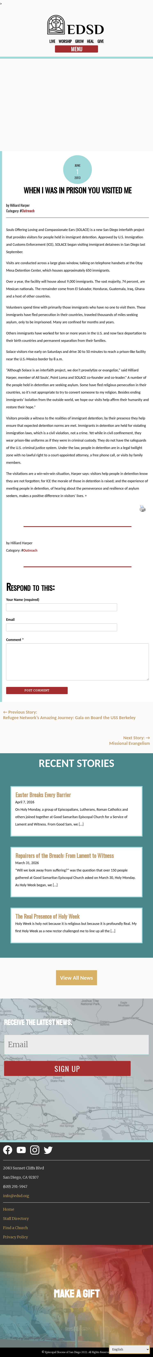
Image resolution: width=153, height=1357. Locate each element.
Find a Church (15, 1227)
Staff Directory (16, 1218)
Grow (79, 41)
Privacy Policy (15, 1237)
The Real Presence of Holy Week (47, 916)
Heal (90, 41)
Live (52, 41)
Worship (65, 41)
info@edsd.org (16, 1195)
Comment (15, 639)
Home (8, 1209)
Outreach (28, 210)
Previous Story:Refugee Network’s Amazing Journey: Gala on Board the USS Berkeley (69, 714)
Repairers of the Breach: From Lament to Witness (64, 855)
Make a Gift (76, 1294)
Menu (76, 49)
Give (100, 41)
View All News (76, 977)
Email (10, 619)
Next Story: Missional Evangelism (129, 740)
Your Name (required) (22, 599)
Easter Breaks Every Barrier (43, 795)
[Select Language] (129, 1349)
